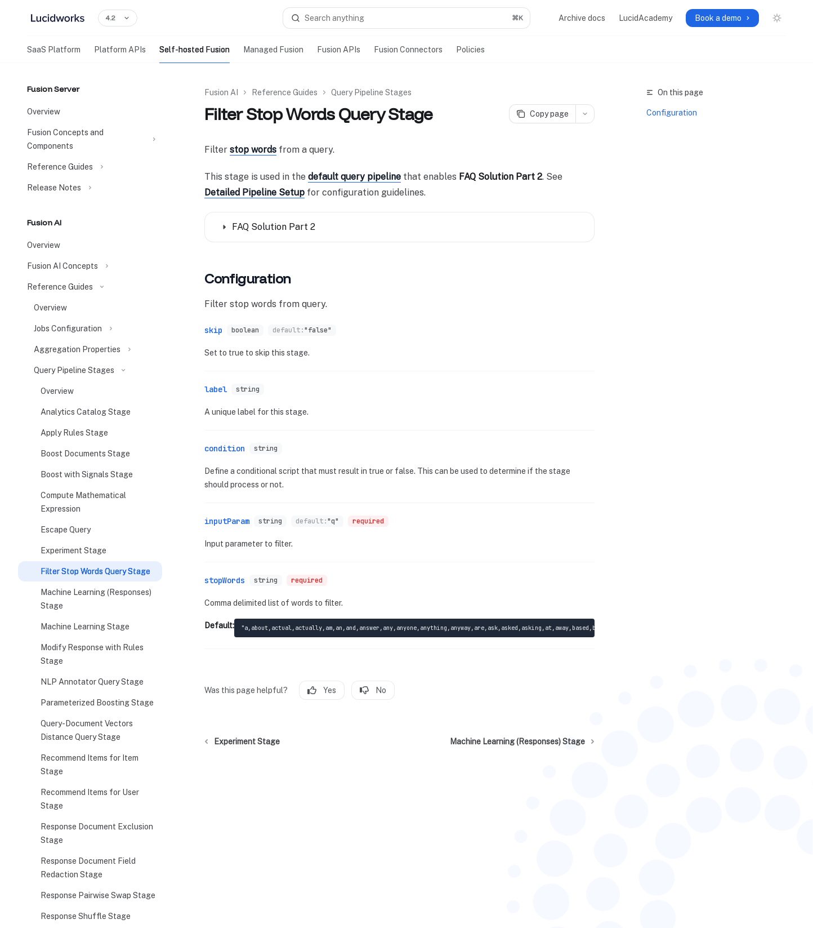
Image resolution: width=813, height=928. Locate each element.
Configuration (671, 112)
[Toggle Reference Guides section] (90, 167)
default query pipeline (354, 176)
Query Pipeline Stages (371, 92)
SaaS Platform (54, 54)
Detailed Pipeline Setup (254, 192)
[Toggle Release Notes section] (90, 187)
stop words (253, 149)
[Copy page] (542, 113)
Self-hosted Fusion (194, 54)
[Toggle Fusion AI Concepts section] (90, 266)
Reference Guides (285, 92)
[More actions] (585, 113)
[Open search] (406, 18)
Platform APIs (120, 54)
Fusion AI (221, 92)
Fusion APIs (338, 54)
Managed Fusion (273, 54)
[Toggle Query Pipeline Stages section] (90, 370)
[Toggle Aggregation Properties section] (90, 349)
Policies (470, 54)
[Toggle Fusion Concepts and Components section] (90, 139)
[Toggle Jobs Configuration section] (90, 328)
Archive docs (582, 18)
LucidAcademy (645, 18)
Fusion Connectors (408, 54)
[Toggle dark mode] (777, 18)
